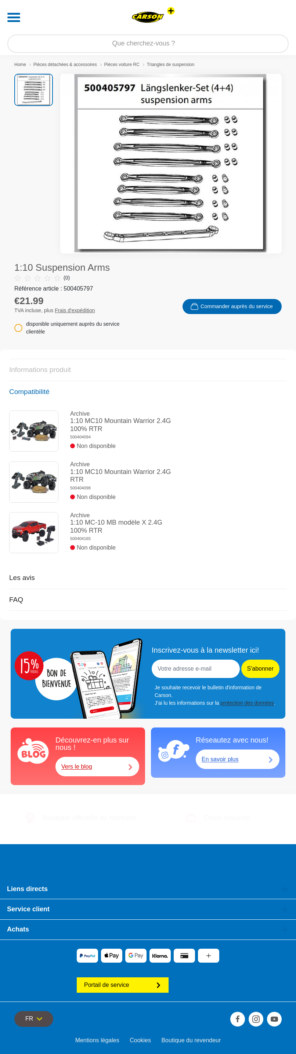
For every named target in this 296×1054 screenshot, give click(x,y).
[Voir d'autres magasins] (171, 11)
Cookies (140, 1040)
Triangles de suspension (171, 64)
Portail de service (122, 985)
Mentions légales (97, 1040)
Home (20, 64)
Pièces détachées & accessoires (65, 64)
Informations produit (40, 369)
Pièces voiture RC (122, 64)
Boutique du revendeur (191, 1040)
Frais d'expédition (75, 310)
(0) (42, 278)
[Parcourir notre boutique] (148, 43)
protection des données (247, 703)
